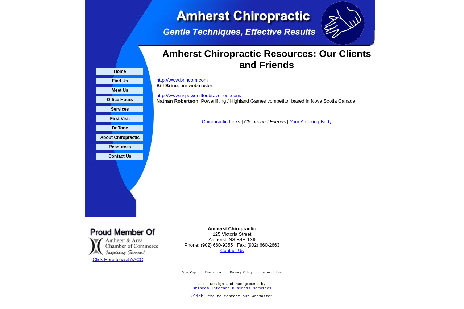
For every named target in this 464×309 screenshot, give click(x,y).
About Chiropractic (120, 137)
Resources (120, 146)
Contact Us (119, 156)
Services (120, 109)
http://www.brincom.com (182, 80)
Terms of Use (271, 270)
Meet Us (120, 90)
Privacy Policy (241, 270)
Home (120, 71)
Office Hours (120, 99)
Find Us (120, 80)
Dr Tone (120, 128)
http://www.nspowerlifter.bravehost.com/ (199, 95)
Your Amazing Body (311, 121)
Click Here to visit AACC (117, 257)
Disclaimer (212, 270)
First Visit (120, 118)
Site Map (189, 270)
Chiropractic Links (221, 121)
